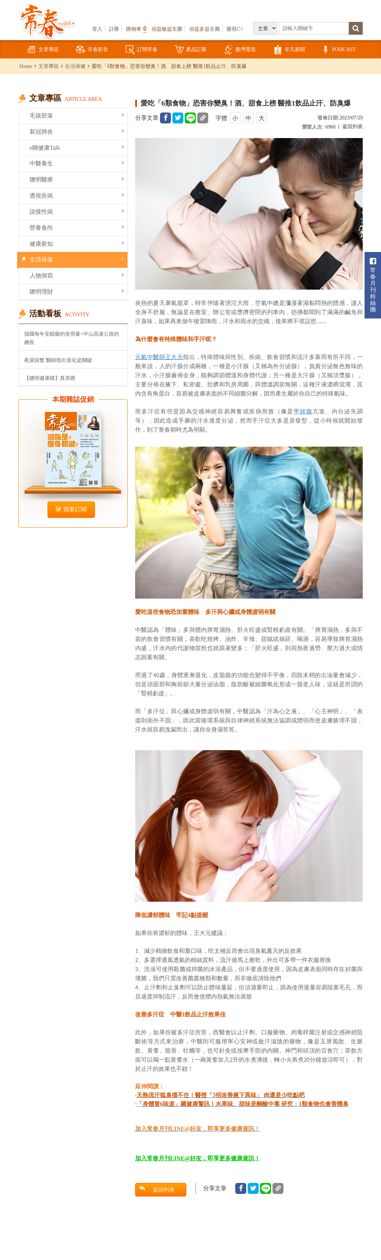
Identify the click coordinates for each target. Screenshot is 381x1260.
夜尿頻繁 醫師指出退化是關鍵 (58, 360)
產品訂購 (190, 50)
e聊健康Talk (77, 147)
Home (25, 66)
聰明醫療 (77, 179)
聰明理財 (77, 291)
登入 (97, 29)
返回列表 (352, 126)
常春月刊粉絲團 (373, 285)
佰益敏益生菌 (167, 29)
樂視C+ (234, 29)
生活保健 (75, 66)
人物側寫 (77, 275)
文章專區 (43, 50)
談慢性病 (77, 211)
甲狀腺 (303, 411)
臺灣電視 (240, 50)
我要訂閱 (71, 509)
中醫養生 (77, 163)
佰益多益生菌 (204, 29)
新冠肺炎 (77, 131)
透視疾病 (77, 195)
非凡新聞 (289, 50)
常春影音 (92, 50)
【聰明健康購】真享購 (49, 378)
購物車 (136, 29)
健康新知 (77, 243)
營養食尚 (77, 227)
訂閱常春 (141, 50)
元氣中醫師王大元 (159, 357)
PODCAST (338, 50)
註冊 (114, 29)
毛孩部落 (77, 115)
